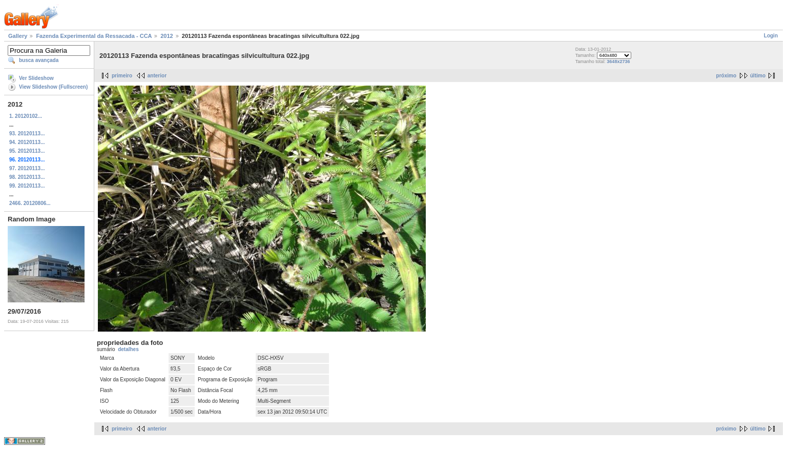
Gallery (17, 36)
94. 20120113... (27, 142)
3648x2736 (618, 61)
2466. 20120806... (30, 203)
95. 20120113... (27, 151)
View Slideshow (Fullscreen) (53, 87)
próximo (726, 75)
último (757, 75)
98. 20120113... (27, 177)
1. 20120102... (25, 116)
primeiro (122, 75)
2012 (166, 36)
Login (771, 35)
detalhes (128, 349)
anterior (157, 75)
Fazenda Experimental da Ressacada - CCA (94, 36)
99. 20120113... (27, 186)
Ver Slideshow (36, 78)
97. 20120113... (27, 168)
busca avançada (38, 60)
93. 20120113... (27, 133)
